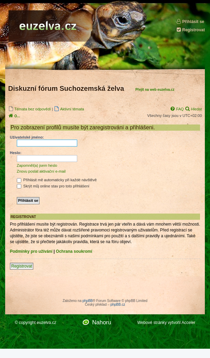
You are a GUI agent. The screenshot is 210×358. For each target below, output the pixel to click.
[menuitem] (29, 108)
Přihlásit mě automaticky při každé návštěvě (57, 180)
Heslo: (16, 153)
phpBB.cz (117, 304)
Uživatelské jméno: (27, 137)
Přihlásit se (190, 21)
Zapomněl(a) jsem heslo (37, 165)
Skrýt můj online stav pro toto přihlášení (53, 186)
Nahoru (101, 322)
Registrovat (190, 29)
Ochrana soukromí (74, 251)
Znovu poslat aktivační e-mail (41, 171)
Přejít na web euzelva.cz (154, 89)
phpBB (87, 301)
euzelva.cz (46, 322)
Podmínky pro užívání (31, 251)
